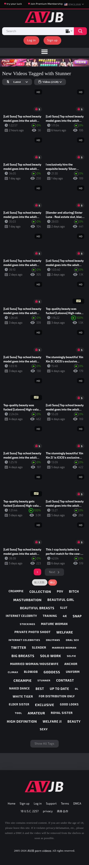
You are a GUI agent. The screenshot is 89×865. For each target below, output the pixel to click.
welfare (64, 632)
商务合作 (63, 811)
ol (77, 688)
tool (18, 712)
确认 (52, 582)
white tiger (23, 696)
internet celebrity (21, 616)
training (50, 616)
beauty (74, 721)
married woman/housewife (34, 664)
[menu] (44, 52)
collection (40, 591)
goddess (52, 672)
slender (39, 647)
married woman (64, 647)
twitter (18, 647)
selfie (71, 655)
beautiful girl (60, 600)
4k (65, 616)
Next (52, 572)
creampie (16, 591)
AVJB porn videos (39, 850)
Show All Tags (44, 743)
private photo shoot (33, 632)
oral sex (72, 639)
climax (13, 672)
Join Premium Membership (47, 3)
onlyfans (53, 639)
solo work (50, 656)
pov (60, 591)
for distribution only (57, 696)
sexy (44, 729)
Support (51, 803)
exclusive (44, 705)
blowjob (31, 671)
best (40, 689)
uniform (73, 671)
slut (64, 607)
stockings (27, 623)
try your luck (14, 3)
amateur (36, 713)
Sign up (52, 40)
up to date (59, 689)
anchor (70, 664)
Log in (31, 40)
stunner (43, 680)
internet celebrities (24, 639)
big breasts (23, 656)
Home (11, 803)
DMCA (77, 803)
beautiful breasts (37, 608)
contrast (65, 680)
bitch (74, 591)
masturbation (27, 600)
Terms (65, 803)
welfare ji (52, 721)
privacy (48, 811)
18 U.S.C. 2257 (30, 811)
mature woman (54, 624)
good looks (69, 704)
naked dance (19, 688)
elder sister (19, 704)
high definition (22, 721)
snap (77, 616)
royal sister (62, 713)
